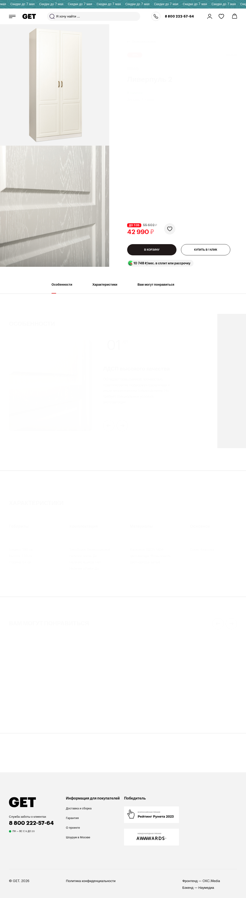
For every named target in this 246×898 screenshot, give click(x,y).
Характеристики (104, 297)
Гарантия (72, 827)
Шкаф (13, 718)
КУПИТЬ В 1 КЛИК (205, 175)
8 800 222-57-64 (179, 16)
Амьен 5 (75, 724)
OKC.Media (211, 890)
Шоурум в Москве (78, 846)
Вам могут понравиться (155, 297)
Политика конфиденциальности (90, 890)
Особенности (62, 297)
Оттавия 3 (18, 724)
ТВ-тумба (132, 718)
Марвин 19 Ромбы (201, 724)
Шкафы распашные (144, 36)
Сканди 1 (134, 724)
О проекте (73, 836)
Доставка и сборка (78, 817)
